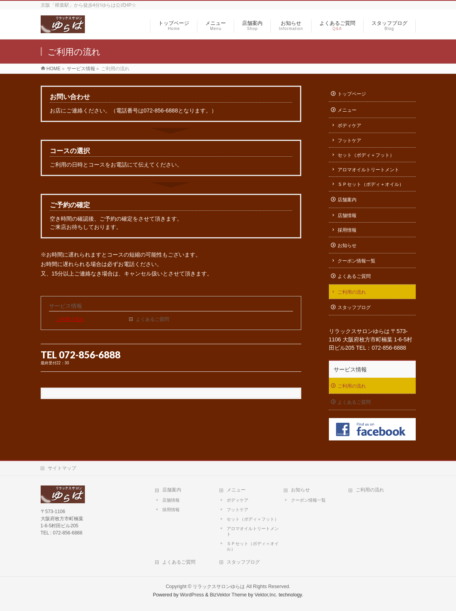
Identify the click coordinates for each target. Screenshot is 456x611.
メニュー (347, 110)
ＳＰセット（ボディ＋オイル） (371, 184)
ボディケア (349, 125)
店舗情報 (347, 215)
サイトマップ (62, 468)
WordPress (192, 595)
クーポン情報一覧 (356, 261)
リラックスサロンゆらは (219, 586)
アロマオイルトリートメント (368, 169)
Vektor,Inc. (266, 595)
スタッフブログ (354, 307)
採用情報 (347, 230)
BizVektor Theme (228, 595)
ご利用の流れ (70, 319)
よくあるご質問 (152, 319)
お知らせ (347, 245)
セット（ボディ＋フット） (366, 155)
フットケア (349, 140)
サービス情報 (65, 306)
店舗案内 (347, 199)
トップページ (352, 94)
